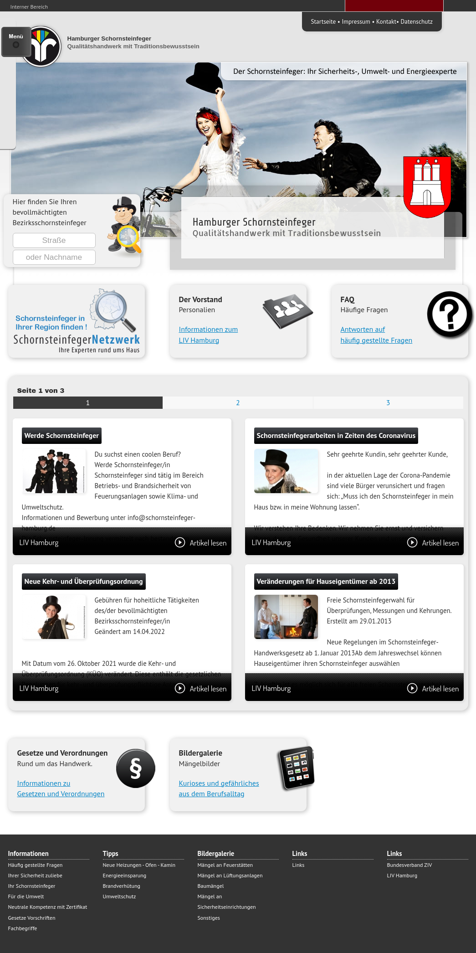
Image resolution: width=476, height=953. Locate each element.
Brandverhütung (121, 885)
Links (298, 864)
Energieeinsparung (125, 875)
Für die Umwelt (26, 896)
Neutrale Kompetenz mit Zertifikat (47, 906)
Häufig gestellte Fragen (35, 864)
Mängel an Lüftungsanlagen (230, 875)
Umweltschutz (119, 896)
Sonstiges (209, 917)
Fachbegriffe (22, 928)
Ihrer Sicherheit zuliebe (35, 875)
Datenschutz (417, 21)
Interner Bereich (29, 6)
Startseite (323, 21)
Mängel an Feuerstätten (225, 864)
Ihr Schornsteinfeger (32, 885)
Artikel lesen (200, 542)
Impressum (356, 21)
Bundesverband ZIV (409, 864)
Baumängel (211, 885)
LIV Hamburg (123, 542)
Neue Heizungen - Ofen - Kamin (139, 864)
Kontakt (386, 21)
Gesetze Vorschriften (32, 917)
